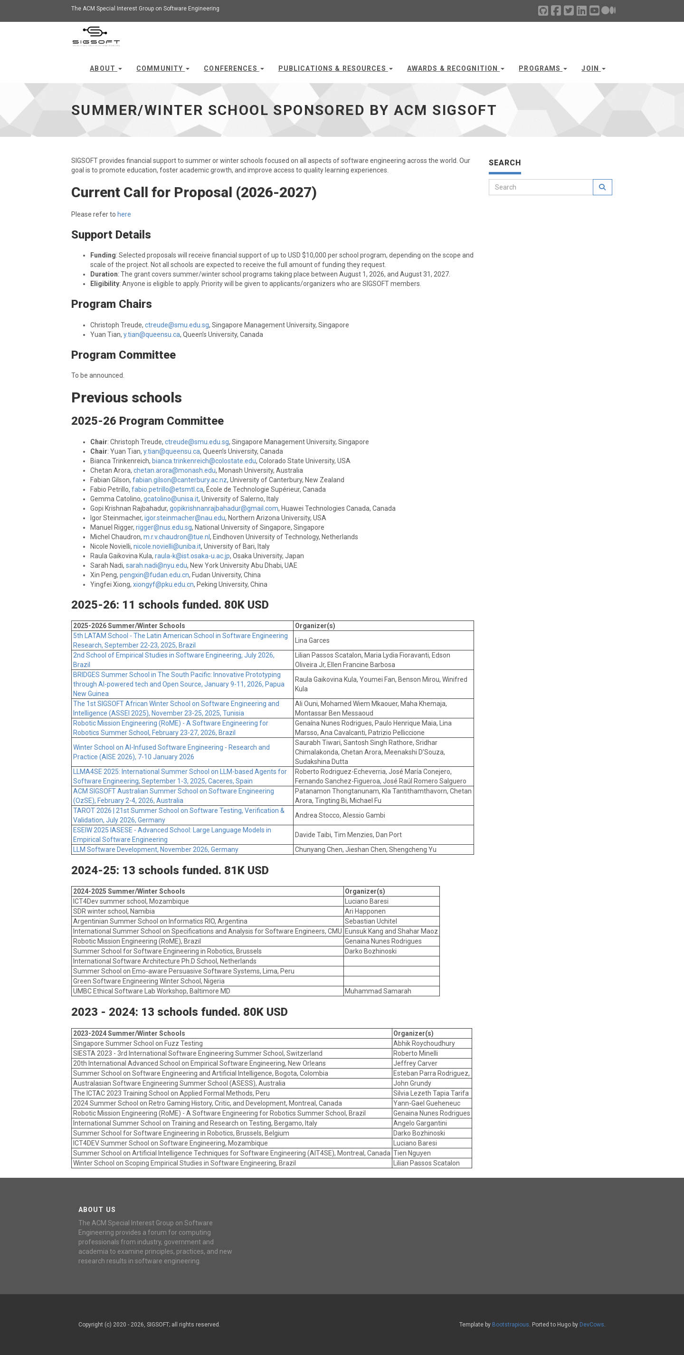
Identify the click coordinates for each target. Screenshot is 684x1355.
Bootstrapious (510, 1324)
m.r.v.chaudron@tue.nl (176, 537)
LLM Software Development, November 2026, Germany (155, 849)
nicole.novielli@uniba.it (167, 546)
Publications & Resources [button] (335, 68)
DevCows (592, 1324)
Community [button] (163, 68)
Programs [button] (543, 68)
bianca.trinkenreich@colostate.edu (204, 461)
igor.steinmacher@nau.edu (184, 518)
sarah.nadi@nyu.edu (156, 565)
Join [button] (593, 68)
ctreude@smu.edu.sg (177, 325)
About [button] (106, 68)
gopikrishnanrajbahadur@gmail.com (224, 508)
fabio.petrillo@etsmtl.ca (167, 489)
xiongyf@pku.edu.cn (163, 584)
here (124, 214)
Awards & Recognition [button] (456, 68)
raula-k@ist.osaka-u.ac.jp (192, 556)
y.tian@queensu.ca (152, 334)
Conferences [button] (234, 68)
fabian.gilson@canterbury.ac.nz (180, 480)
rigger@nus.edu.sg (164, 527)
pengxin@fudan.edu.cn (154, 575)
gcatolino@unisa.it (171, 499)
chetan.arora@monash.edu (174, 470)
